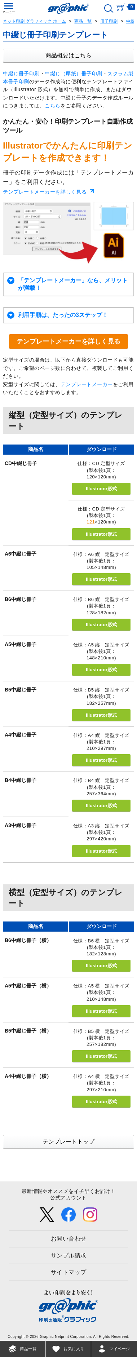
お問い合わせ (69, 1239)
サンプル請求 (69, 1255)
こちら (53, 106)
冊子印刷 (109, 21)
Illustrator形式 (101, 488)
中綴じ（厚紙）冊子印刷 (73, 73)
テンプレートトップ (68, 1142)
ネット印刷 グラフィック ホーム (34, 21)
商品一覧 (83, 21)
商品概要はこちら (68, 55)
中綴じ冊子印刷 (21, 73)
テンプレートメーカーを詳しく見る (45, 192)
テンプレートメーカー (87, 384)
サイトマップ (69, 1272)
